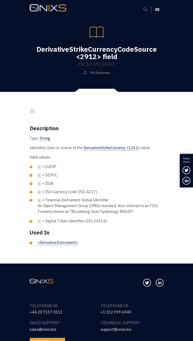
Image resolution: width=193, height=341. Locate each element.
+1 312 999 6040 (116, 311)
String (45, 138)
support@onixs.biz (116, 329)
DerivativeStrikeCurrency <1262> (112, 147)
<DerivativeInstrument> (58, 242)
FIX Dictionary (100, 73)
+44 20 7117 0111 (46, 311)
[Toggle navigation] (32, 111)
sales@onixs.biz (43, 329)
